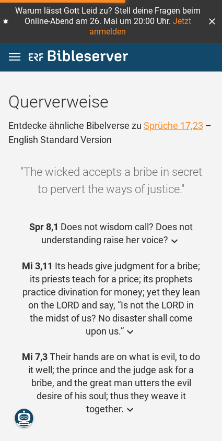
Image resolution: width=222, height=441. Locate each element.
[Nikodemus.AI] (24, 418)
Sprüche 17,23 (173, 125)
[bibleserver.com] (78, 57)
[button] (212, 21)
